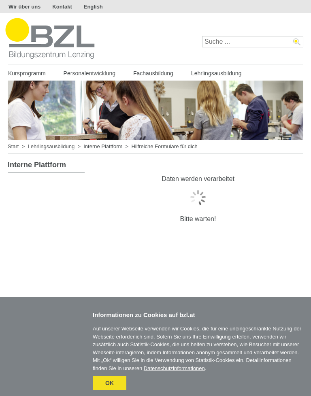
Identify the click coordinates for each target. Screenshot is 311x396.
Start (13, 146)
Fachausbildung (153, 73)
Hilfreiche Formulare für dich (164, 146)
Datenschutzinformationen (174, 368)
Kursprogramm (27, 73)
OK (109, 383)
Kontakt (62, 7)
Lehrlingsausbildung (216, 73)
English (93, 7)
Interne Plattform (102, 146)
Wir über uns (24, 7)
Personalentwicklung (89, 73)
